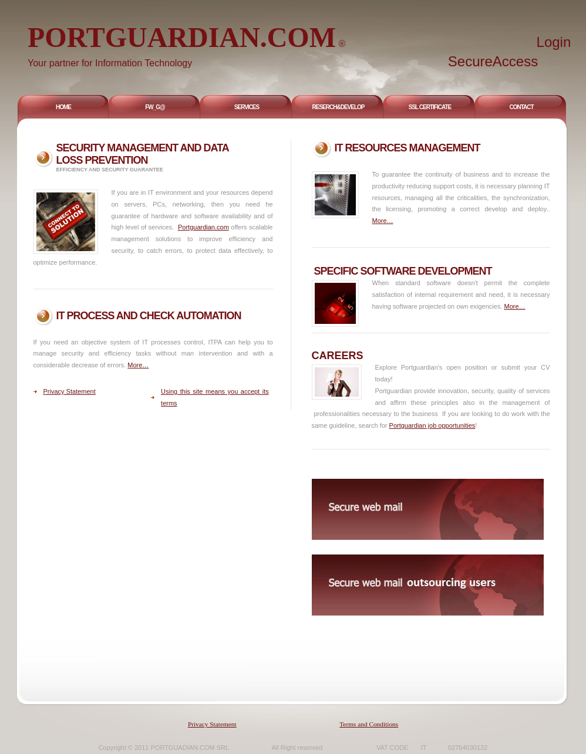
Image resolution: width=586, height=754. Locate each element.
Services (246, 107)
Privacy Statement (69, 391)
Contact (521, 107)
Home (63, 107)
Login (554, 42)
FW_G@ (155, 107)
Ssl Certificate (430, 107)
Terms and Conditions (368, 724)
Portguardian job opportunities (432, 425)
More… (382, 220)
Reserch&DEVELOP (338, 107)
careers (337, 355)
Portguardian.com (203, 227)
